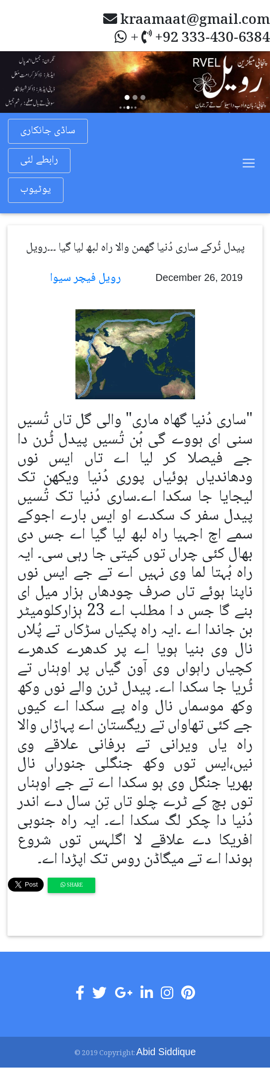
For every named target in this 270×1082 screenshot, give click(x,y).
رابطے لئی (39, 160)
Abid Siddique (166, 1051)
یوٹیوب (35, 189)
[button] (20, 81)
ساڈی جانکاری (47, 131)
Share (72, 885)
